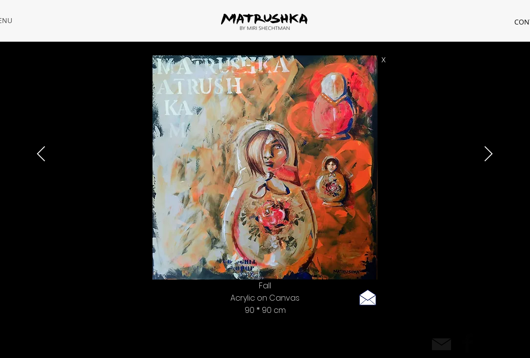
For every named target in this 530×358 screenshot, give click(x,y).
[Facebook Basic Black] (468, 343)
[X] (384, 60)
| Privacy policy (119, 342)
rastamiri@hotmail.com (62, 342)
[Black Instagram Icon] (489, 343)
